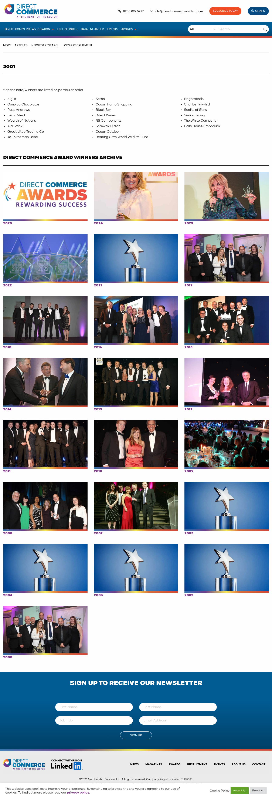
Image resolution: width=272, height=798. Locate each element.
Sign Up (136, 735)
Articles (21, 45)
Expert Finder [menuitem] (67, 29)
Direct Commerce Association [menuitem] (27, 29)
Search (265, 29)
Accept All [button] (239, 790)
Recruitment (197, 764)
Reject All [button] (258, 790)
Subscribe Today (225, 11)
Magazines (153, 764)
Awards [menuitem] (127, 29)
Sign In (260, 11)
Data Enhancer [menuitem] (92, 29)
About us (238, 764)
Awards (174, 764)
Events (219, 764)
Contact (258, 764)
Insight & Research (45, 45)
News (7, 45)
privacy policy (78, 792)
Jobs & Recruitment (77, 45)
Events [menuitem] (112, 29)
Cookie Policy (220, 790)
